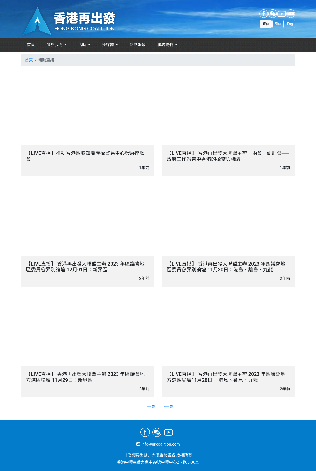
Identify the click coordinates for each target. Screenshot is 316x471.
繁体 (265, 24)
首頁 (31, 44)
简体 (278, 24)
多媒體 (108, 44)
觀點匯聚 (137, 44)
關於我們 (55, 44)
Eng (290, 24)
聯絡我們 (165, 44)
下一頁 (167, 406)
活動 (82, 44)
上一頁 (149, 406)
